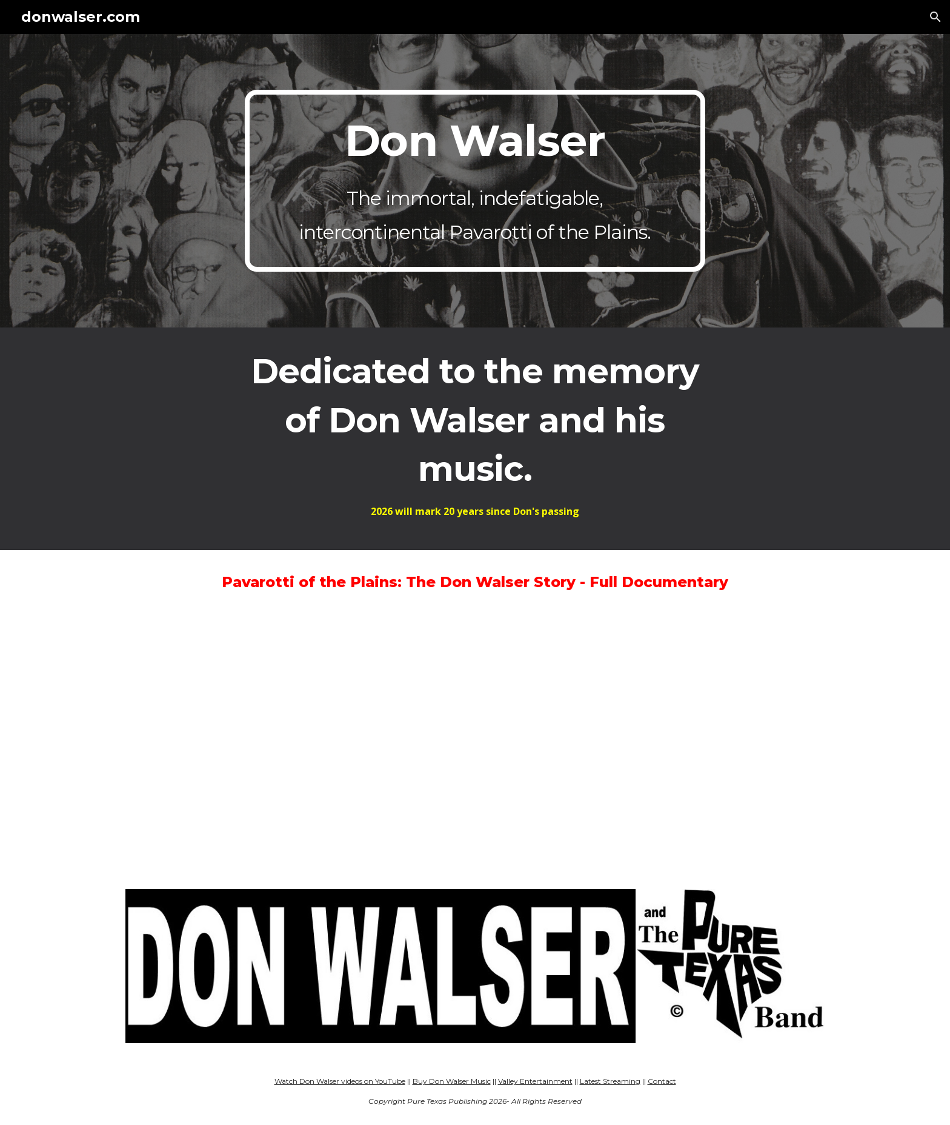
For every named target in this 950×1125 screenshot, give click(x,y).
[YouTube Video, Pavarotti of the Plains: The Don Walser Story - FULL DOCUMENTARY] (475, 745)
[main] (475, 181)
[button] (935, 17)
